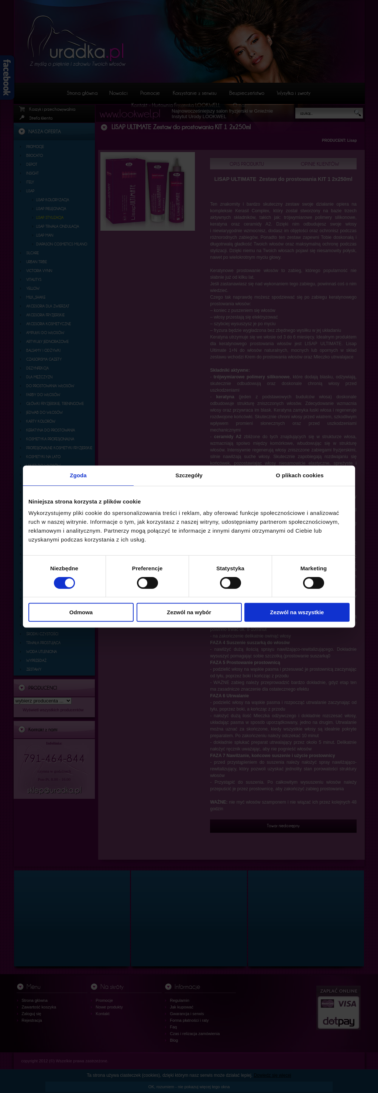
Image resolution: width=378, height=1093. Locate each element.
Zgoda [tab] (78, 475)
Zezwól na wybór (189, 612)
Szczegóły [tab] (188, 475)
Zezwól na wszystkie (297, 612)
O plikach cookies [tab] (299, 475)
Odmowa (81, 612)
